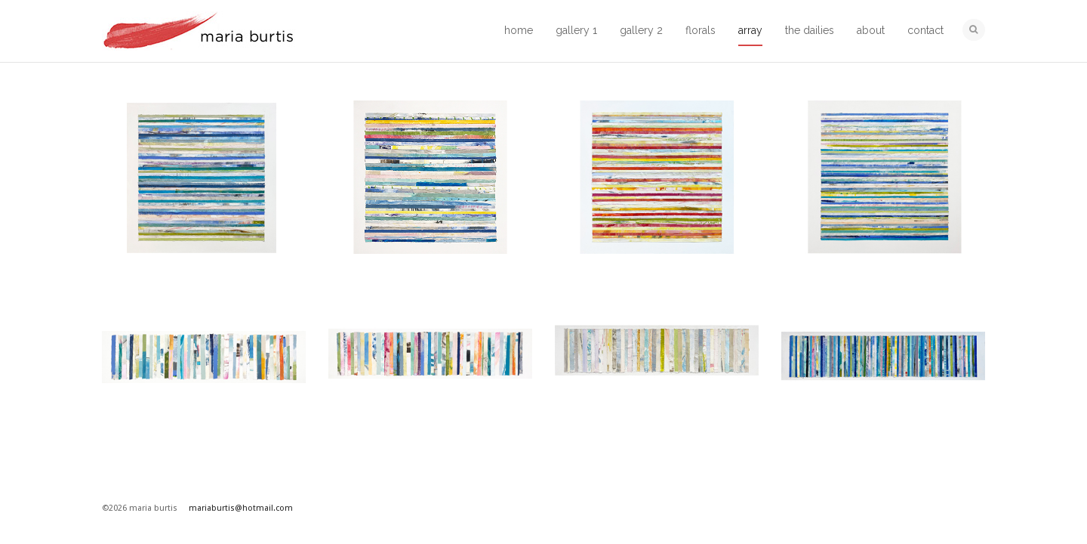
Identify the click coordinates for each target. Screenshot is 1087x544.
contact (925, 30)
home (518, 30)
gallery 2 (641, 30)
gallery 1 (576, 30)
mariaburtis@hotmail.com (241, 508)
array (750, 30)
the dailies (809, 30)
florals (700, 30)
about (871, 30)
